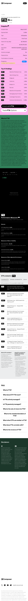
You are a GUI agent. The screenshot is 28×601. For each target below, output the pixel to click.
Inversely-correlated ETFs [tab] (16, 279)
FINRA (8, 593)
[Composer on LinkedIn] (5, 585)
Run (4, 177)
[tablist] (14, 279)
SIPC (11, 593)
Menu (25, 3)
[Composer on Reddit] (11, 585)
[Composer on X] (2, 585)
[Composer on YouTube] (8, 585)
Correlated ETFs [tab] (5, 279)
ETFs (3, 14)
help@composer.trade (18, 585)
